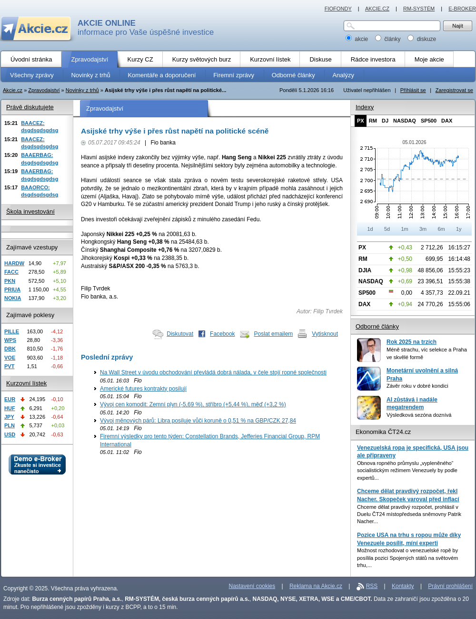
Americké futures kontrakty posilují (143, 388)
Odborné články (377, 326)
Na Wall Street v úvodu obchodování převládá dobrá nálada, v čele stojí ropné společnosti (213, 372)
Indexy (365, 107)
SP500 (428, 121)
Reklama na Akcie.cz (315, 586)
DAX (446, 121)
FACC (11, 272)
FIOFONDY (338, 8)
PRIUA (12, 289)
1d (370, 229)
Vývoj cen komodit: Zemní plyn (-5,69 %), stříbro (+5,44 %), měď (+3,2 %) (193, 404)
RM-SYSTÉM (419, 8)
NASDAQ (404, 121)
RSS (372, 586)
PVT (9, 366)
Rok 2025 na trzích (411, 342)
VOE (9, 358)
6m (441, 229)
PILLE (11, 331)
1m (404, 229)
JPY (9, 417)
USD (9, 434)
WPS (10, 340)
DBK (10, 348)
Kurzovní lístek (26, 383)
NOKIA (12, 298)
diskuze (421, 39)
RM (373, 121)
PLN (9, 425)
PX (360, 121)
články (388, 39)
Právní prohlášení (450, 586)
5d (387, 229)
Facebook (222, 333)
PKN (9, 281)
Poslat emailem (273, 333)
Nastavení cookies (252, 586)
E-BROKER (462, 8)
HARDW (14, 263)
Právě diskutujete (30, 107)
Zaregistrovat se (454, 90)
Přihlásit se (413, 90)
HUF (9, 408)
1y (459, 229)
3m (422, 229)
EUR (9, 399)
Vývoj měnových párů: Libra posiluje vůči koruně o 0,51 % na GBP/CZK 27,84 (198, 420)
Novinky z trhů (82, 90)
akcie (358, 39)
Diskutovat (180, 333)
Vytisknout (325, 333)
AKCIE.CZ (377, 8)
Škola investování (30, 211)
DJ (385, 121)
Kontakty (403, 586)
